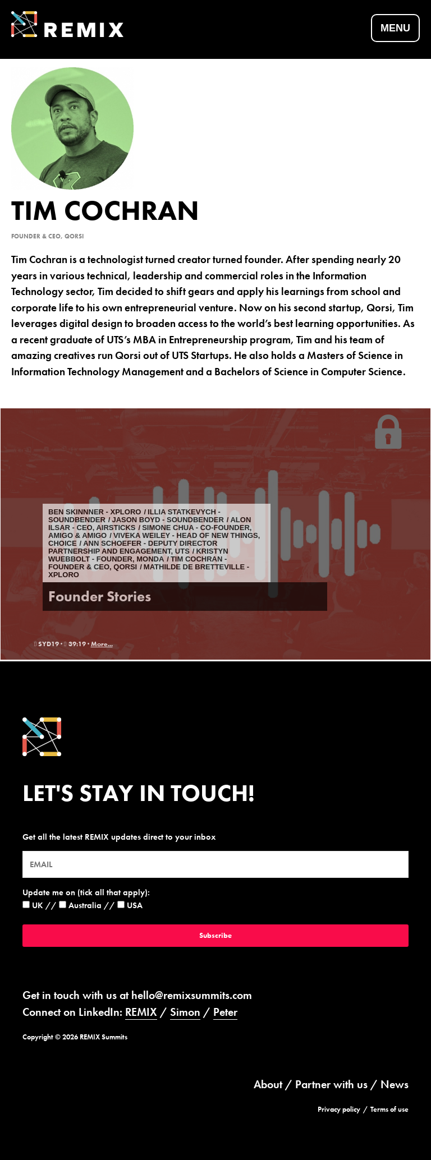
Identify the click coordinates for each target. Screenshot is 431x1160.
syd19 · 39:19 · (62, 644)
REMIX (141, 1012)
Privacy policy (339, 1109)
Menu (395, 28)
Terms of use (389, 1109)
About (268, 1084)
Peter (225, 1012)
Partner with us (331, 1084)
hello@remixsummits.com (191, 995)
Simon (185, 1012)
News (394, 1084)
